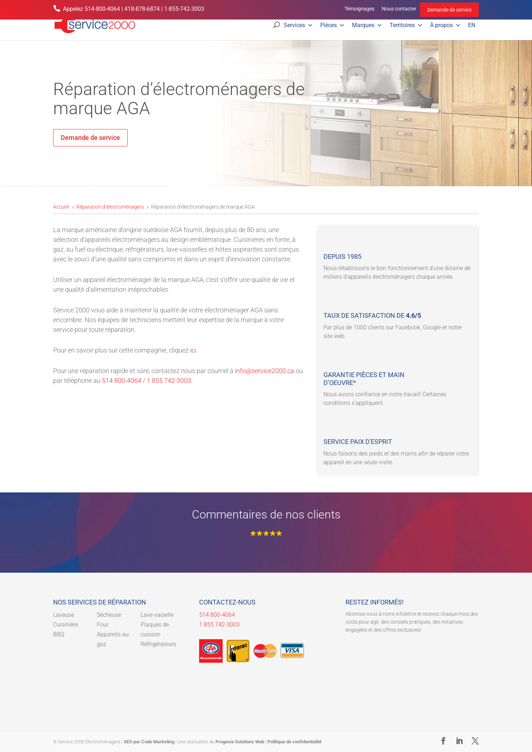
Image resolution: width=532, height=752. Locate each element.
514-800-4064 (102, 8)
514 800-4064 (121, 380)
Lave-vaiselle (157, 614)
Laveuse (63, 614)
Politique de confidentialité (294, 741)
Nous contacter (399, 9)
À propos (445, 25)
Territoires (406, 25)
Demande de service (449, 10)
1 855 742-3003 (169, 380)
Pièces (332, 25)
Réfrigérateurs (158, 644)
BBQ (58, 634)
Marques (367, 25)
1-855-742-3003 (184, 8)
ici (193, 350)
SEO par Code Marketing (149, 741)
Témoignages (359, 9)
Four (102, 624)
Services (298, 25)
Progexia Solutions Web (239, 741)
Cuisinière (65, 624)
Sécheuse (109, 614)
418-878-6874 (142, 8)
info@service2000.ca (264, 371)
